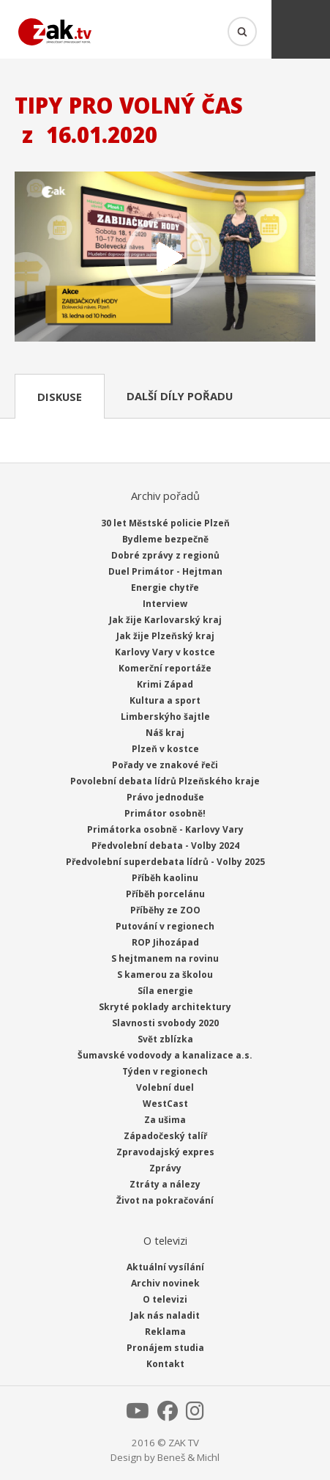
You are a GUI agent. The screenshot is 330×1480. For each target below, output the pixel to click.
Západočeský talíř (165, 1136)
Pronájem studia (165, 1347)
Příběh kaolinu (165, 878)
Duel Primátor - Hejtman (165, 571)
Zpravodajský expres (165, 1152)
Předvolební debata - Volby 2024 (165, 845)
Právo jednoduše (165, 797)
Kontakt (165, 1364)
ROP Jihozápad (165, 942)
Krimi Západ (165, 684)
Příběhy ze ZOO (165, 910)
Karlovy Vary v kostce (165, 652)
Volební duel (165, 1087)
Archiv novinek (165, 1283)
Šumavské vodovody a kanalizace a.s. (165, 1055)
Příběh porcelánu (165, 894)
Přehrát (165, 258)
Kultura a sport (165, 700)
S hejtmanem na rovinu (165, 958)
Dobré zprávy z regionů (165, 555)
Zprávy (165, 1168)
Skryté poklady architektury (165, 1007)
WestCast (165, 1103)
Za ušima (165, 1119)
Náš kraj (165, 732)
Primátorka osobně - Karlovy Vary (165, 829)
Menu (300, 29)
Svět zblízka (165, 1039)
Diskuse (59, 396)
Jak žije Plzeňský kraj (165, 636)
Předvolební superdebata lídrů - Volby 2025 (165, 861)
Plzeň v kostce (165, 749)
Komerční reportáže (165, 668)
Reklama (165, 1331)
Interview (165, 603)
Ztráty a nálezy (165, 1184)
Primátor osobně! (165, 813)
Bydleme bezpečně (165, 539)
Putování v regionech (165, 926)
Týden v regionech (165, 1071)
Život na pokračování (165, 1200)
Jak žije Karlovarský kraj (165, 620)
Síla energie (165, 990)
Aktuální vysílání (165, 1267)
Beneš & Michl (188, 1457)
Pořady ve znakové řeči (165, 765)
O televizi (165, 1299)
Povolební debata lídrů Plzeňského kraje (165, 781)
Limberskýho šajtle (165, 716)
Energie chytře (165, 587)
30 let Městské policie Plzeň (165, 523)
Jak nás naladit (165, 1315)
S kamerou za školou (165, 974)
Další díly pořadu (180, 396)
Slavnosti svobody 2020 (165, 1023)
